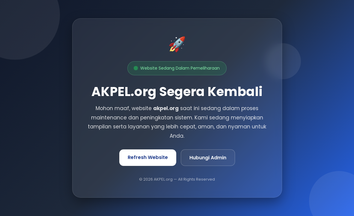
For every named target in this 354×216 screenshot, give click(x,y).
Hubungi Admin (207, 157)
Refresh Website (148, 157)
